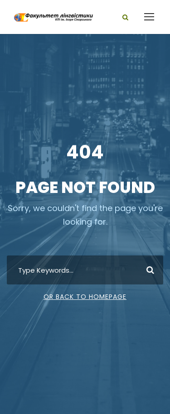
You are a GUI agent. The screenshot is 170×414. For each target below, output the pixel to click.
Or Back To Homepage (85, 296)
